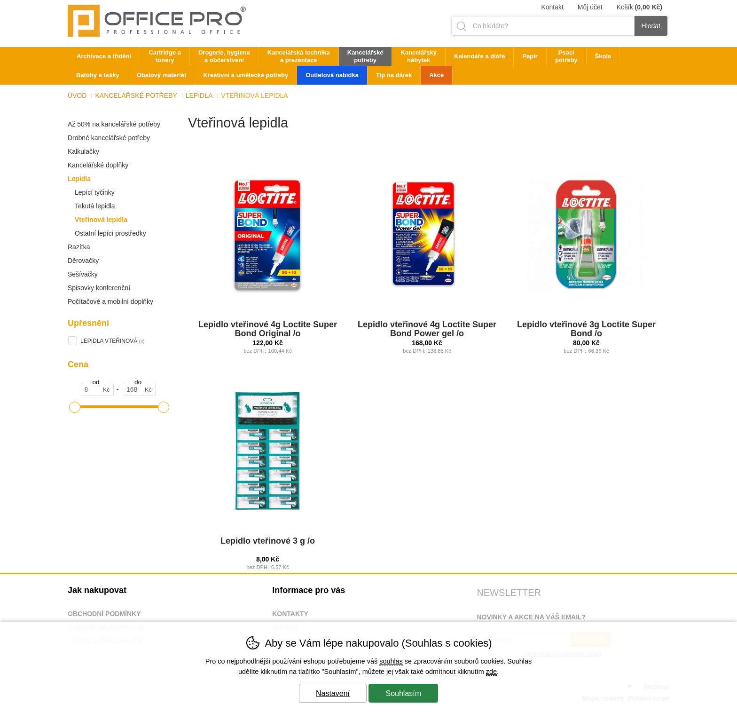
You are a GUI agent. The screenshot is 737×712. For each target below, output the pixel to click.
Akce (436, 75)
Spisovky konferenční (99, 288)
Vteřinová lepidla (101, 219)
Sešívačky (83, 274)
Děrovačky (83, 260)
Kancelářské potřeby (136, 95)
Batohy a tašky (97, 75)
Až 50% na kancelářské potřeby (114, 124)
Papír (530, 56)
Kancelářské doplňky (98, 165)
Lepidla (79, 178)
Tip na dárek (394, 75)
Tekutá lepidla (95, 206)
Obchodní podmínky (104, 613)
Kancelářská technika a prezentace (298, 56)
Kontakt (552, 7)
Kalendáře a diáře (479, 56)
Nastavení (333, 693)
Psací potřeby (566, 56)
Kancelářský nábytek (418, 56)
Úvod (77, 95)
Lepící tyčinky (95, 192)
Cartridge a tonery (165, 56)
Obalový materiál (161, 75)
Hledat (651, 26)
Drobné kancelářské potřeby (109, 138)
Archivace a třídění (104, 56)
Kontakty (290, 613)
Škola (603, 56)
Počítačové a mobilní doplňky (110, 301)
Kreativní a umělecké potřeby (246, 75)
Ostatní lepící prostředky (110, 233)
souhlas (391, 661)
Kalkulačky (83, 151)
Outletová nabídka (332, 75)
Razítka (79, 247)
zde (491, 671)
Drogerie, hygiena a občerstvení (224, 56)
